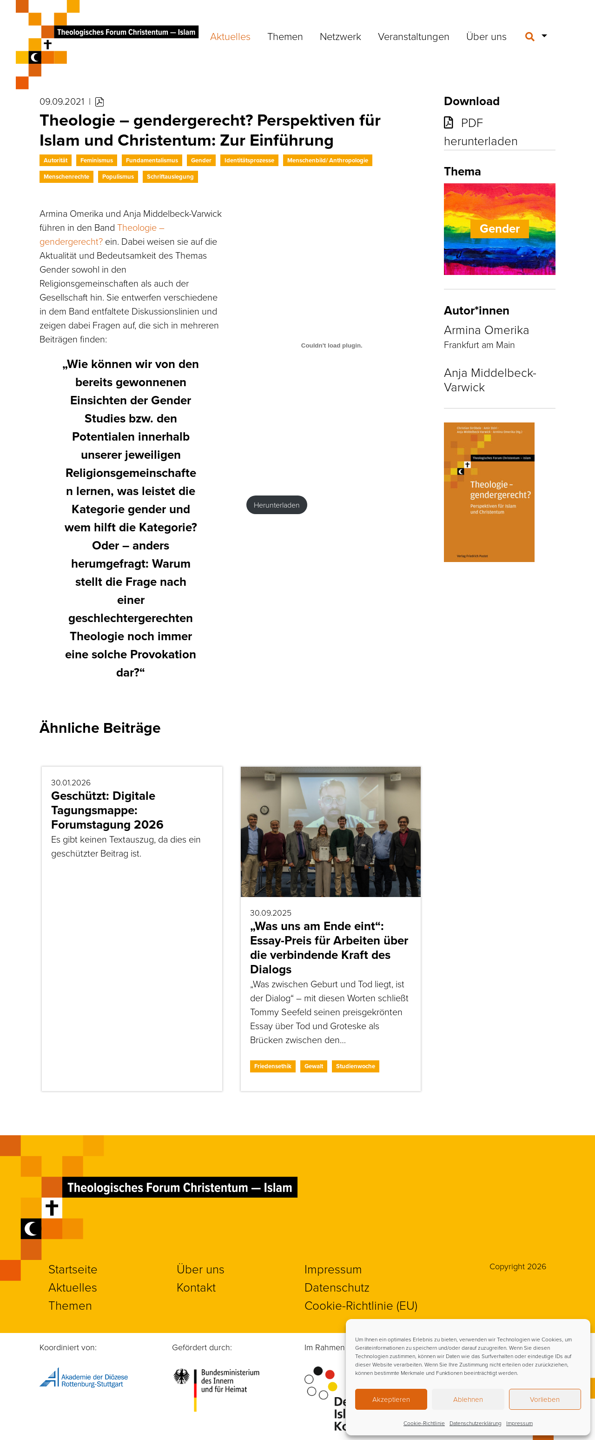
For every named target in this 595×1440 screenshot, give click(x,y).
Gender (201, 160)
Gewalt (313, 1066)
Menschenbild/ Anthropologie (327, 160)
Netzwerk (340, 36)
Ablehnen (468, 1399)
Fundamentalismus (152, 160)
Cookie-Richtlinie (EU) (360, 1305)
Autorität (55, 160)
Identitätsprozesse (249, 160)
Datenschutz (337, 1287)
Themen (285, 36)
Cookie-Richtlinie (424, 1423)
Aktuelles (230, 36)
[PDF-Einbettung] (332, 345)
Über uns (486, 36)
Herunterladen (277, 505)
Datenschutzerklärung (476, 1423)
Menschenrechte (66, 176)
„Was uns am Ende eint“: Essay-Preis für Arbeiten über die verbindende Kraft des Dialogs (329, 947)
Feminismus (96, 160)
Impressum (519, 1423)
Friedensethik (272, 1066)
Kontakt (196, 1287)
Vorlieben (545, 1399)
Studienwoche (355, 1066)
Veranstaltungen (414, 36)
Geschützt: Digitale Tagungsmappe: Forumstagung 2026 (107, 810)
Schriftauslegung (170, 176)
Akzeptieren (391, 1399)
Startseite (73, 1268)
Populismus (118, 176)
